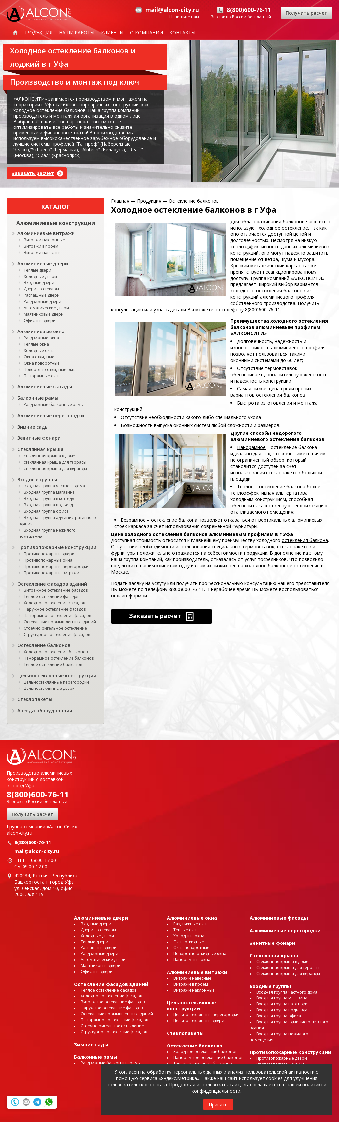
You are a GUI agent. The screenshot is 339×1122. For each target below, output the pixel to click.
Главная (120, 201)
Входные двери (39, 282)
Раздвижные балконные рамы (54, 404)
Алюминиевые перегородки (50, 415)
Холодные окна (39, 350)
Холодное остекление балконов (56, 652)
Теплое (245, 487)
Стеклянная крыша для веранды (288, 973)
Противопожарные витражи (51, 573)
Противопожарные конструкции (56, 547)
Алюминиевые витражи (46, 233)
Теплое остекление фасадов (51, 596)
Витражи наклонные (44, 240)
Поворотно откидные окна (50, 369)
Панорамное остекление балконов (59, 658)
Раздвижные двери (42, 301)
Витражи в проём (41, 246)
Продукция (37, 32)
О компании (146, 32)
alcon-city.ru (19, 833)
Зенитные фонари (39, 438)
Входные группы (37, 479)
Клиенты (112, 32)
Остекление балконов (44, 645)
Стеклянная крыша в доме (282, 961)
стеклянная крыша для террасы (55, 462)
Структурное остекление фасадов (57, 634)
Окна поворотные (42, 363)
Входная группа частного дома (54, 486)
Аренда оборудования (44, 710)
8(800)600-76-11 (38, 794)
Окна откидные (39, 357)
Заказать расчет (33, 173)
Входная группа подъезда (49, 505)
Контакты (182, 32)
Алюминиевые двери (42, 263)
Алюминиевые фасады (44, 386)
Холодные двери (40, 276)
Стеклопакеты (34, 699)
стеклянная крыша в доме (49, 456)
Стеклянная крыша (40, 449)
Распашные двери (42, 295)
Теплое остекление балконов (53, 664)
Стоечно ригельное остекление (55, 628)
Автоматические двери (46, 308)
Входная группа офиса (46, 511)
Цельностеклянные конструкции (56, 675)
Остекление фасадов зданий (52, 584)
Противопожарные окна (48, 560)
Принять (218, 1104)
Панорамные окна (42, 376)
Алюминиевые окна (41, 331)
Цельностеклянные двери (49, 688)
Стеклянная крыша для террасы (287, 967)
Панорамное (251, 447)
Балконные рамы (37, 398)
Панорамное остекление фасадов (57, 615)
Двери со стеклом (41, 289)
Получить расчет (306, 13)
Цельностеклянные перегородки (56, 682)
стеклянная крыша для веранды (55, 468)
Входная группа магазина (49, 492)
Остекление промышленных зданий (60, 622)
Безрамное (133, 520)
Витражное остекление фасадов (56, 590)
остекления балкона (305, 540)
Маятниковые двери (44, 314)
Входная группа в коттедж (49, 498)
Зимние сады (33, 427)
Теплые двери (37, 270)
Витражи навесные (43, 252)
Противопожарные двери (49, 554)
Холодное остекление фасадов (54, 603)
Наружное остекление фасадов (55, 609)
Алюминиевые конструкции (55, 223)
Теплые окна (36, 344)
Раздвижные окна (41, 338)
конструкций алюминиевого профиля (272, 297)
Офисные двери (40, 320)
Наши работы (76, 32)
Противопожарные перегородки (56, 566)
